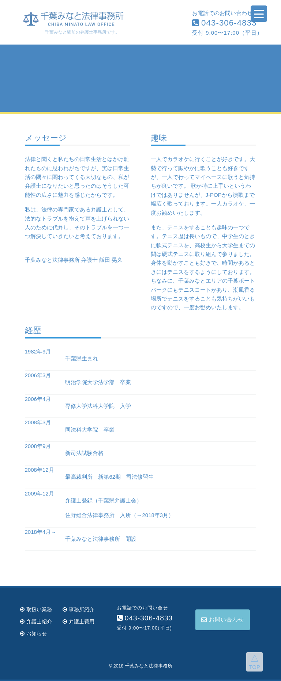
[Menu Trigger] (259, 13)
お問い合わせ (222, 619)
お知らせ (33, 633)
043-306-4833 (224, 22)
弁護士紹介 (36, 621)
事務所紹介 (78, 609)
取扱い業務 (36, 609)
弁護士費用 (78, 621)
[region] (140, 78)
